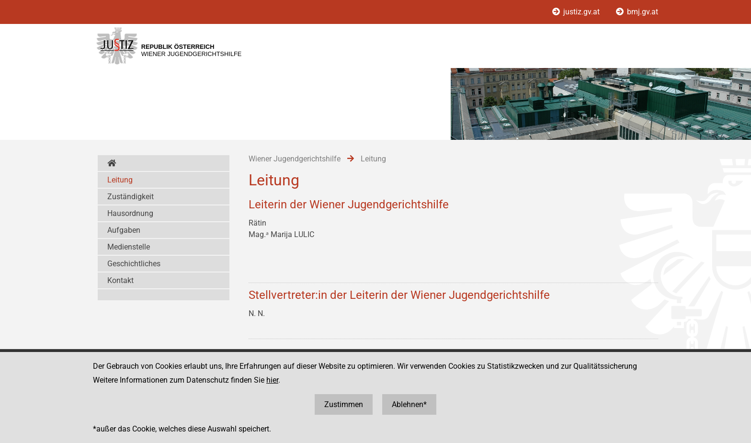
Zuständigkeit (130, 196)
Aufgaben (123, 230)
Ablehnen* (409, 404)
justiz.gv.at (577, 11)
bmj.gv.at (637, 11)
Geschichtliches (133, 263)
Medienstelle (128, 246)
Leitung (120, 179)
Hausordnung (130, 213)
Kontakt (120, 280)
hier (272, 380)
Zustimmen (343, 404)
